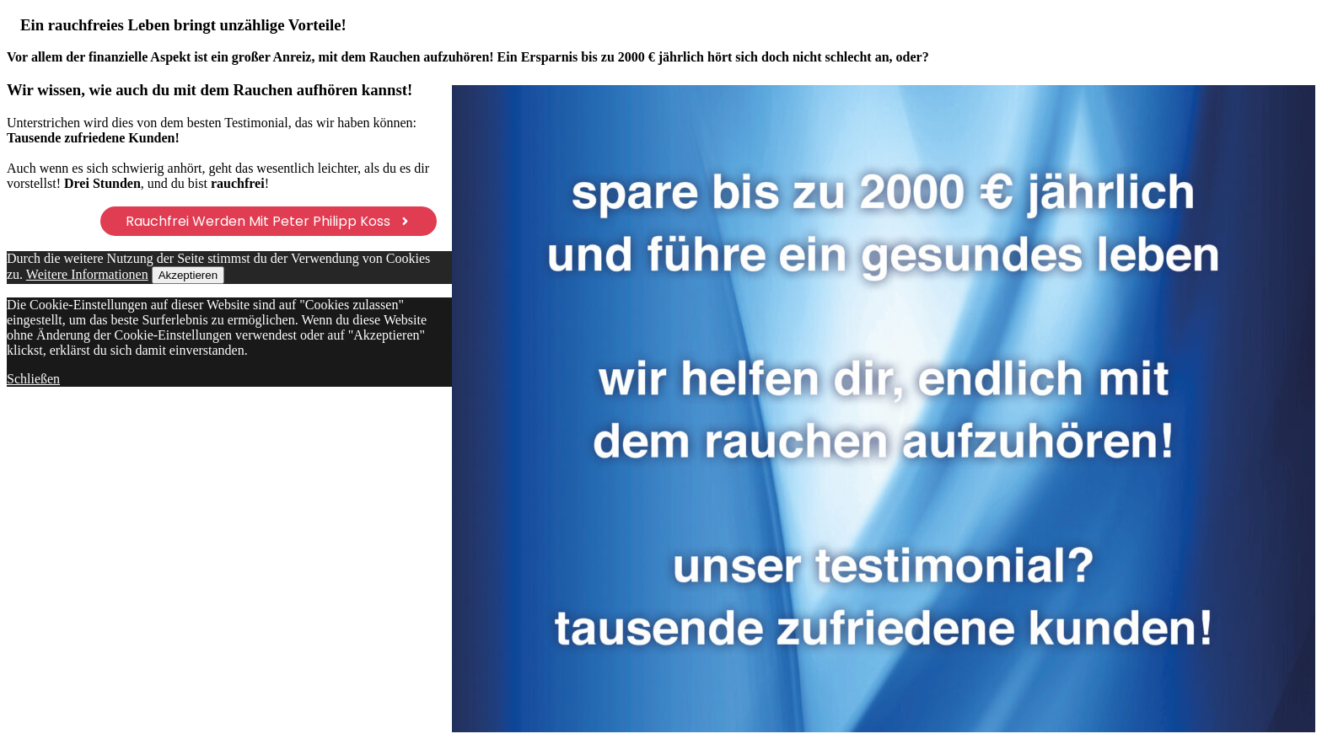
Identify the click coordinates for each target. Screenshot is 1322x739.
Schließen (33, 379)
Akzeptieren (188, 275)
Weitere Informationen (87, 274)
